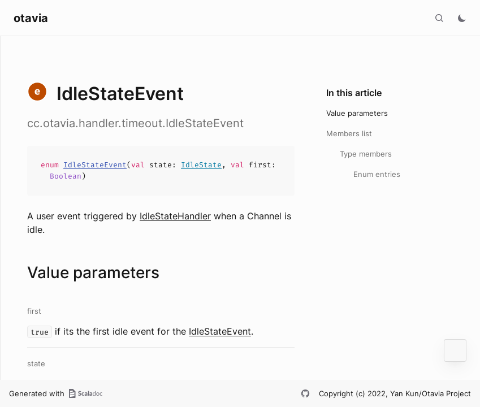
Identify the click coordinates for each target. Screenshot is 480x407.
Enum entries (376, 174)
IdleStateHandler (175, 216)
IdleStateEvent (95, 165)
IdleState (201, 165)
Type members (366, 153)
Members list (349, 133)
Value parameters (357, 113)
